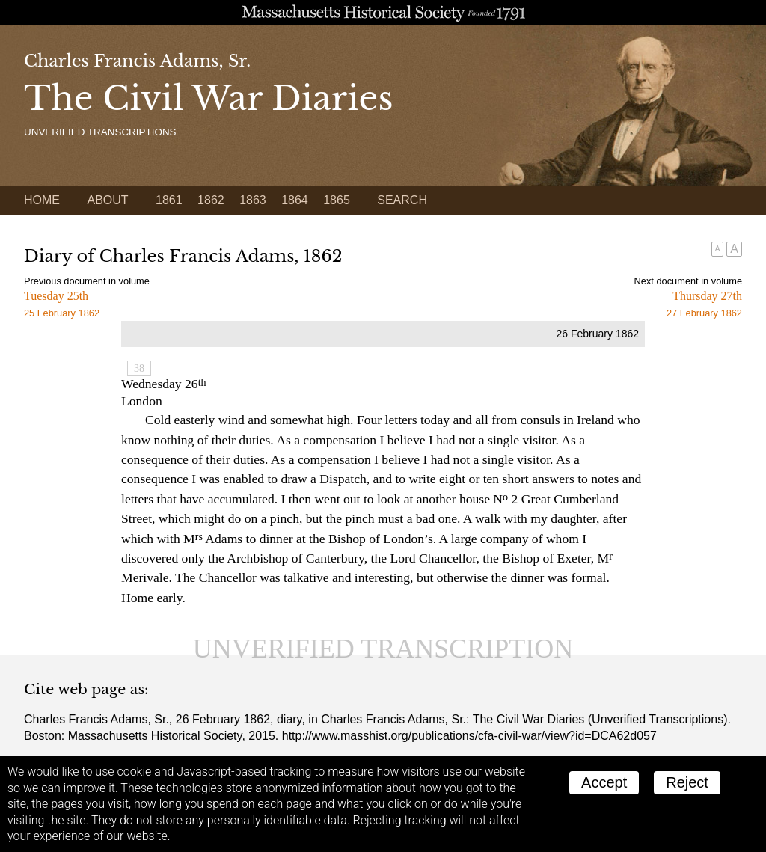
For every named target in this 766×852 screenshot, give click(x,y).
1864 (294, 200)
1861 (169, 200)
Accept (604, 782)
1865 (336, 200)
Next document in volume (688, 280)
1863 (252, 200)
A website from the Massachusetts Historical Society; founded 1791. (383, 12)
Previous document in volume (87, 280)
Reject (687, 782)
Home (42, 200)
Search (402, 200)
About (107, 200)
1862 (210, 200)
